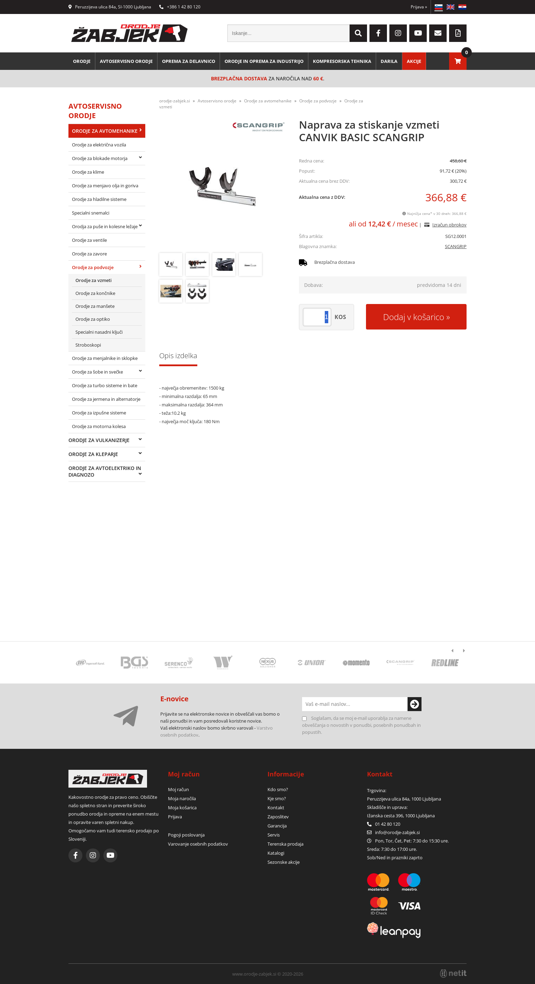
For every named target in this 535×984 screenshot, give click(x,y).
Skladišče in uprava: (388, 807)
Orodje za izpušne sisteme (99, 413)
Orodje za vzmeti (93, 280)
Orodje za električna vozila (99, 145)
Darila (389, 61)
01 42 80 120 (383, 824)
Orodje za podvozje (92, 267)
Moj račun (178, 789)
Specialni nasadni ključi (99, 332)
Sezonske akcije (284, 862)
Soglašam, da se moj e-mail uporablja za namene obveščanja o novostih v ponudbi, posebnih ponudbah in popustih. (361, 725)
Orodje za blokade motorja (99, 158)
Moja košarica (182, 807)
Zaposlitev (278, 816)
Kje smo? (277, 798)
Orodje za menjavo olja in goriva (105, 185)
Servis (274, 835)
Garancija (277, 826)
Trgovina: (376, 790)
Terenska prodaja (285, 844)
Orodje (81, 61)
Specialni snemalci (90, 213)
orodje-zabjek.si (174, 101)
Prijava (419, 7)
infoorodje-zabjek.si (397, 832)
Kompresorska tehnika (342, 61)
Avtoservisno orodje (126, 61)
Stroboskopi (88, 345)
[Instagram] (398, 33)
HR (462, 7)
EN (450, 7)
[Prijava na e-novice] (415, 704)
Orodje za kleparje (93, 454)
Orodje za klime (88, 172)
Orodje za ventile (89, 240)
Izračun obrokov (449, 225)
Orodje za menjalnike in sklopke (105, 358)
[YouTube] (418, 33)
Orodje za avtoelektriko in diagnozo (104, 471)
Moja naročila (182, 798)
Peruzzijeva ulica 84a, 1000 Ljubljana (404, 799)
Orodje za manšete (95, 306)
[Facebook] (378, 33)
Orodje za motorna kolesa (99, 426)
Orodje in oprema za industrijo (264, 61)
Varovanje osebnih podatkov (198, 844)
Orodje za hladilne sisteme (99, 199)
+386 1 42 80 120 (179, 7)
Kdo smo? (278, 789)
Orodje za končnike (95, 293)
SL (438, 7)
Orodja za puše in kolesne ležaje (105, 226)
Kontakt (276, 807)
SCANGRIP (456, 246)
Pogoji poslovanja (186, 835)
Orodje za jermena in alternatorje (106, 399)
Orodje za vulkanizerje (99, 440)
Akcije (414, 61)
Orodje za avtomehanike (105, 131)
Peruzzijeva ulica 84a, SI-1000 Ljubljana (109, 7)
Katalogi (276, 853)
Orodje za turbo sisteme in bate (104, 385)
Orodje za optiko (92, 319)
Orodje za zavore (89, 254)
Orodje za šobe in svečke (97, 372)
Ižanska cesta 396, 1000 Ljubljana (401, 815)
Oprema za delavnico (188, 61)
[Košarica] (458, 61)
